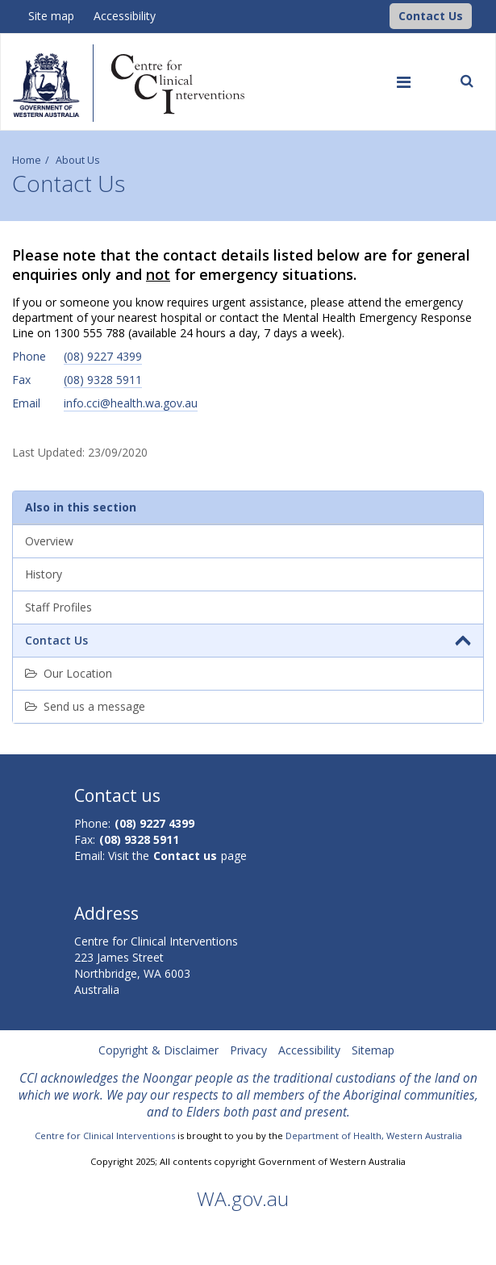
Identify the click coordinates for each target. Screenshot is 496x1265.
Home (26, 160)
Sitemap (373, 1050)
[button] (431, 16)
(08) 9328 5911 (103, 379)
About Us (78, 160)
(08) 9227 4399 (103, 356)
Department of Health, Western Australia (374, 1135)
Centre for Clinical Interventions (105, 1135)
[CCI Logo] (385, 14)
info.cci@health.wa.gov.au (131, 403)
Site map (51, 15)
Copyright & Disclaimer (158, 1050)
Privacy (248, 1050)
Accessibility (125, 15)
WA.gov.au (243, 1198)
